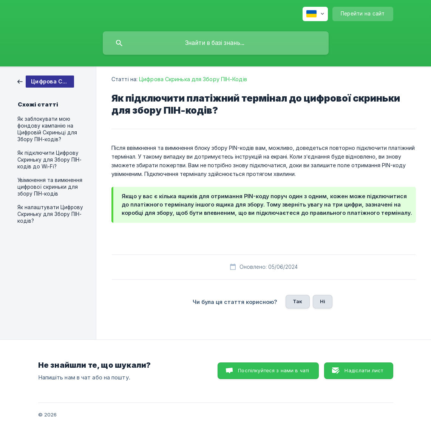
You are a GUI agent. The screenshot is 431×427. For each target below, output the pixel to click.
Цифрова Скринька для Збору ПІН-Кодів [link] (193, 79)
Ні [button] (322, 301)
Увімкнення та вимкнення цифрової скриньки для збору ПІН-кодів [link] (49, 187)
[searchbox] (216, 43)
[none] (315, 14)
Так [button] (297, 301)
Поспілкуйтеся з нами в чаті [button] (273, 370)
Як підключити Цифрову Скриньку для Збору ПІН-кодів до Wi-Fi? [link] (49, 160)
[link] (45, 81)
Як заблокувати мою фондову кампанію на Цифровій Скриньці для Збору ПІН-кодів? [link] (47, 129)
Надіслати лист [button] (363, 370)
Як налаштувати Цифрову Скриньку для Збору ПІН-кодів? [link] (50, 214)
